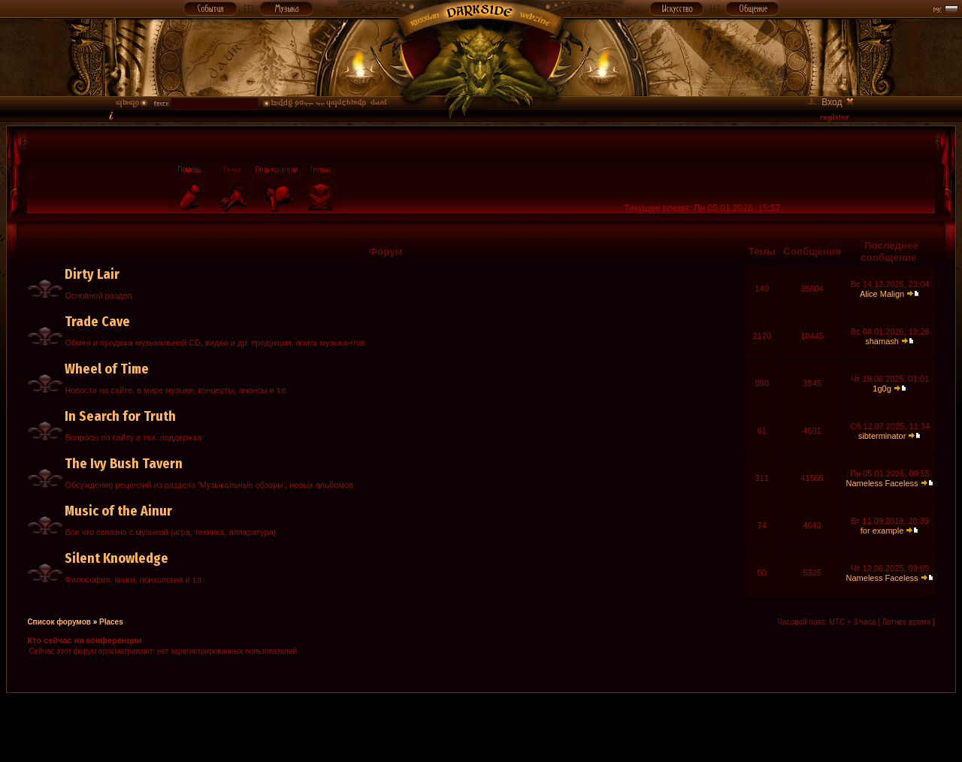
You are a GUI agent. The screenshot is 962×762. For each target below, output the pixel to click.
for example (882, 530)
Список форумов (59, 622)
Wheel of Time (107, 369)
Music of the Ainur (118, 511)
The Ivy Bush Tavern (124, 463)
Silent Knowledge (116, 558)
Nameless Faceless (882, 483)
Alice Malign (882, 293)
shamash (882, 341)
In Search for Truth (120, 416)
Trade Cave (97, 321)
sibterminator (882, 435)
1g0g (882, 388)
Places (111, 622)
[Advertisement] (481, 726)
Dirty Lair (92, 274)
